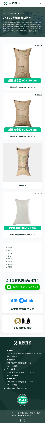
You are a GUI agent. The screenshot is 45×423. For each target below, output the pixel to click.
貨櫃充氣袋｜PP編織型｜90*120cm (22, 235)
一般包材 (9, 253)
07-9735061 (12, 385)
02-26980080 (12, 357)
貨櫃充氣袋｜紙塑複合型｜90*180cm (22, 87)
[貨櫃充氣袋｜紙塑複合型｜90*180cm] (22, 64)
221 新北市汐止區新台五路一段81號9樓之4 (24, 353)
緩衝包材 (9, 250)
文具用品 (9, 267)
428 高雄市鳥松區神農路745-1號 (20, 382)
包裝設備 (9, 248)
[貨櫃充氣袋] (22, 162)
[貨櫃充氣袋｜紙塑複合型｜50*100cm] (22, 113)
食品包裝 (9, 261)
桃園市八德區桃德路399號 (21, 363)
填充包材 (9, 256)
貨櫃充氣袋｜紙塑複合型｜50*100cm (22, 136)
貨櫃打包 (9, 259)
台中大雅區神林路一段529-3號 (22, 372)
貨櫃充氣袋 (22, 185)
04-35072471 (12, 375)
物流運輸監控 (10, 264)
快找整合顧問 (19, 415)
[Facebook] (20, 420)
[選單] (40, 3)
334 (9, 363)
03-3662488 (12, 366)
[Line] (24, 420)
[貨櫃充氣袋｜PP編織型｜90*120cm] (22, 211)
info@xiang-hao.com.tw (17, 388)
